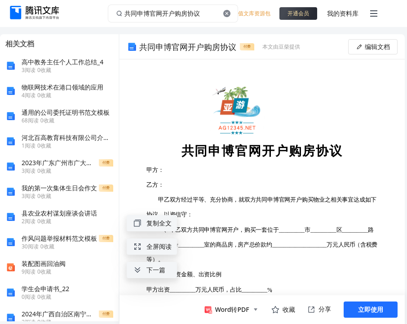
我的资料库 (342, 13)
